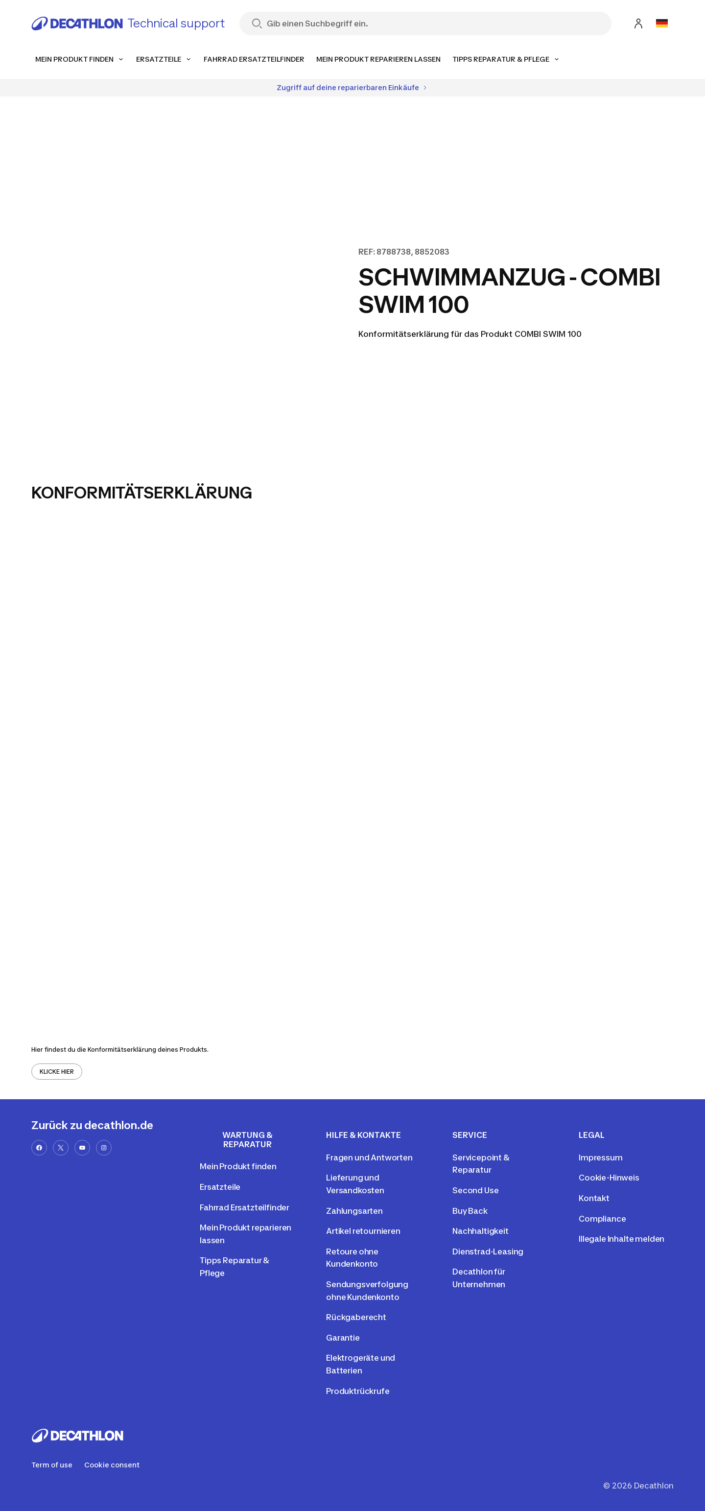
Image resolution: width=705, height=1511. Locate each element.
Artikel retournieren (363, 1231)
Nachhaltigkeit (480, 1231)
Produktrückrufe (358, 1391)
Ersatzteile (220, 1187)
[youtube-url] (82, 1148)
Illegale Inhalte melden (621, 1239)
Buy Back (470, 1211)
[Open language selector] (662, 23)
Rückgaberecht (356, 1317)
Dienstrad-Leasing (487, 1251)
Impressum (601, 1157)
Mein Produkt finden (238, 1166)
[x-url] (61, 1148)
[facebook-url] (39, 1148)
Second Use (475, 1190)
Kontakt (594, 1198)
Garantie (343, 1338)
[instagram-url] (104, 1148)
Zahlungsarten (354, 1211)
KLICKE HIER (57, 1071)
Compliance (602, 1219)
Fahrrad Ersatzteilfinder (244, 1207)
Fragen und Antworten (369, 1157)
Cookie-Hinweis (609, 1177)
